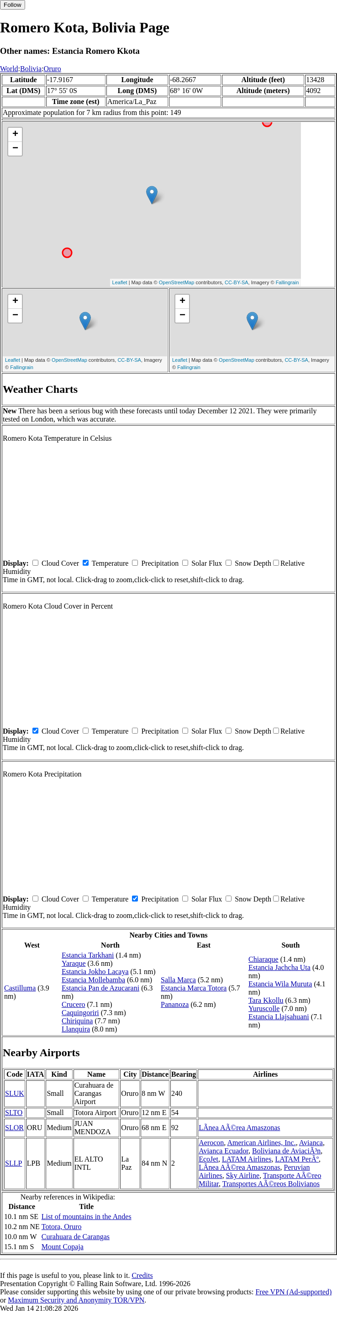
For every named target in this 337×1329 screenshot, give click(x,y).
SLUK (14, 1093)
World (9, 69)
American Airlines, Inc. (261, 1143)
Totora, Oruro (62, 1226)
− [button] (15, 149)
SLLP (13, 1163)
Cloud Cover (60, 563)
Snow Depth (253, 563)
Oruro (52, 69)
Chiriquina (77, 1021)
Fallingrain (287, 282)
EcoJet (208, 1159)
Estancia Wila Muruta (280, 984)
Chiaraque (263, 959)
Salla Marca (178, 980)
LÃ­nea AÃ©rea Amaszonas (239, 1127)
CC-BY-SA (236, 282)
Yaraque (74, 963)
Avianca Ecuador (223, 1151)
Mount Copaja (63, 1247)
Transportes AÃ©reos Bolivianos (271, 1184)
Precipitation (160, 563)
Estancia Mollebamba (93, 980)
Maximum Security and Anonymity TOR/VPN (76, 1300)
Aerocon (211, 1143)
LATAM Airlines (247, 1159)
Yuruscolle (263, 1008)
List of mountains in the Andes (87, 1216)
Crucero (73, 1004)
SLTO (13, 1112)
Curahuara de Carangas (76, 1236)
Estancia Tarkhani (88, 955)
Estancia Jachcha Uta (279, 967)
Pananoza (175, 1004)
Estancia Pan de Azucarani (100, 988)
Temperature (110, 563)
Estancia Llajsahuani (278, 1017)
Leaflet (119, 282)
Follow (12, 4)
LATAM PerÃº (297, 1159)
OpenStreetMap (177, 282)
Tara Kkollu (266, 1000)
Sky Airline (242, 1175)
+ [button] (15, 134)
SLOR (14, 1127)
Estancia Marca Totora (193, 988)
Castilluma (20, 988)
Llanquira (76, 1029)
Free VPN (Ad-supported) (293, 1292)
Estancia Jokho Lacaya (95, 971)
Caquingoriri (80, 1012)
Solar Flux (206, 563)
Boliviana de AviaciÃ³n (286, 1151)
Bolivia (31, 69)
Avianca (311, 1143)
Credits (142, 1275)
